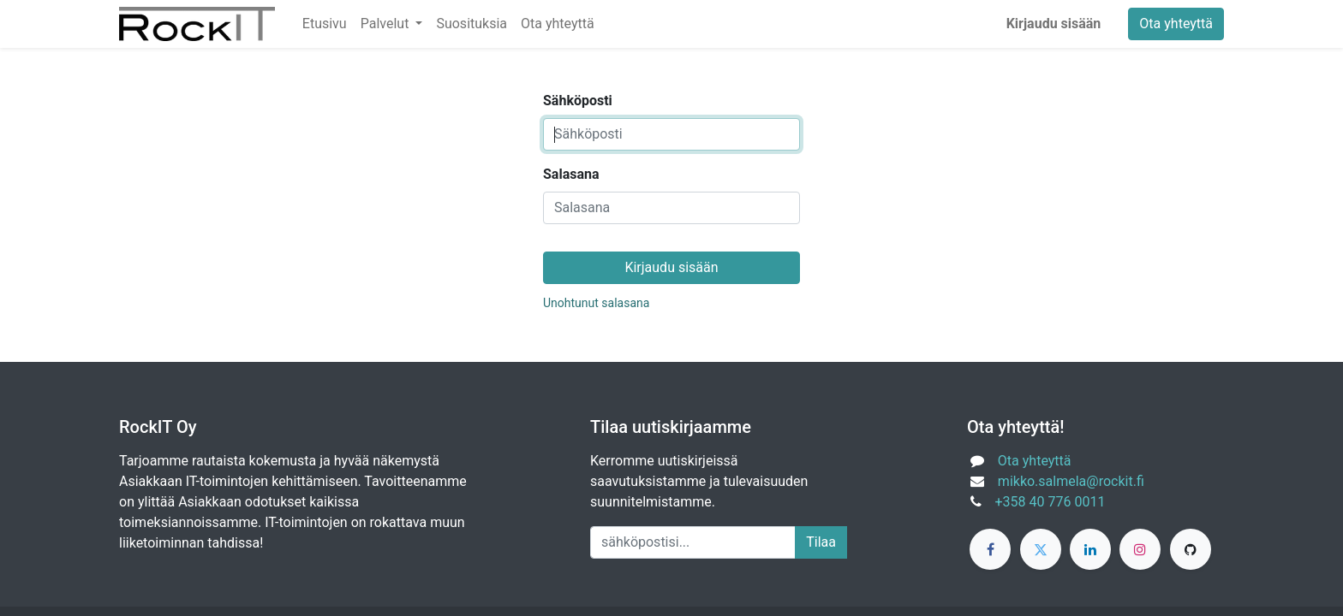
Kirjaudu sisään (1053, 23)
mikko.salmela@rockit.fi (1071, 481)
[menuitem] (324, 24)
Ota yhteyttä (1176, 23)
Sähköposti (577, 100)
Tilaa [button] (821, 542)
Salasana (571, 174)
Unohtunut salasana (596, 303)
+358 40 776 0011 (1050, 502)
